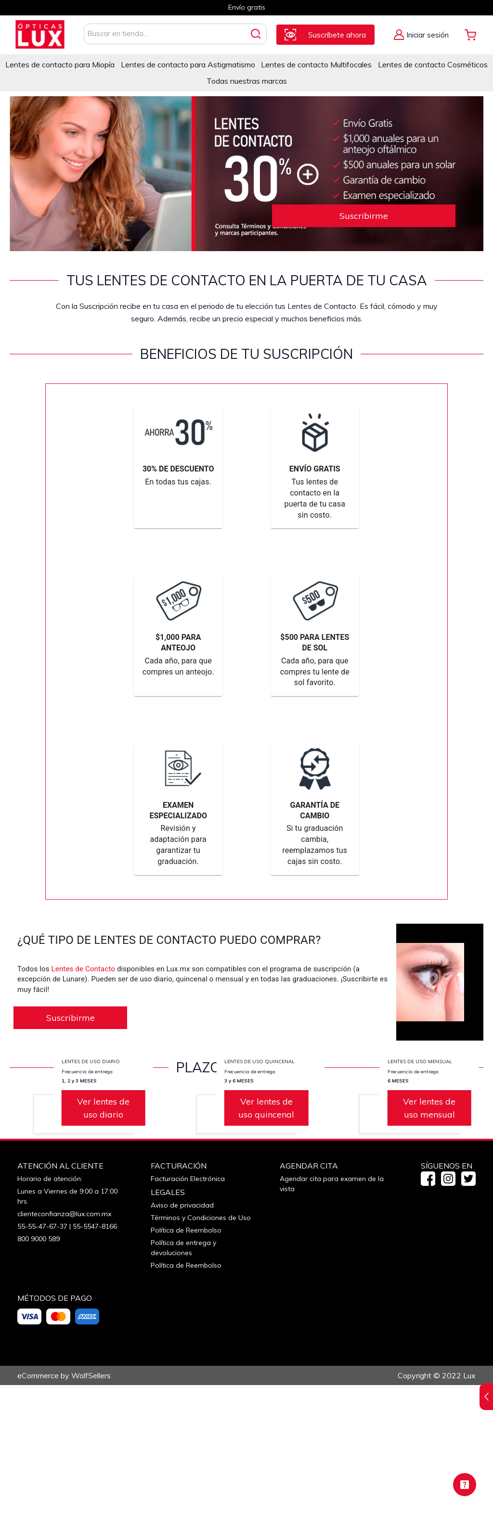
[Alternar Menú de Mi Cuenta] (421, 34)
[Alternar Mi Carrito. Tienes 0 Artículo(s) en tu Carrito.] (470, 34)
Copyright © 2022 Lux (437, 1503)
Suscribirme (363, 215)
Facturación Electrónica (188, 1306)
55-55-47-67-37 (42, 1354)
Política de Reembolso (186, 1358)
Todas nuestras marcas (247, 81)
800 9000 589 (38, 1366)
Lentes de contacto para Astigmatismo (188, 64)
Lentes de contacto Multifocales (316, 64)
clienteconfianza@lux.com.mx (64, 1341)
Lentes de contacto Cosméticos (433, 64)
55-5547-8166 (95, 1354)
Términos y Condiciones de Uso (201, 1345)
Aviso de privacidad (182, 1333)
